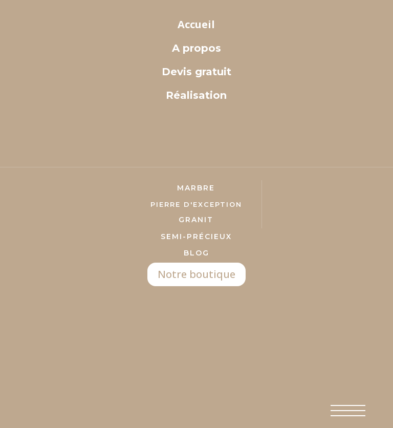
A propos (196, 48)
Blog (196, 253)
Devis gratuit (196, 72)
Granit (196, 219)
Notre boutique (196, 274)
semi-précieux (196, 236)
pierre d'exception (196, 204)
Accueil (196, 24)
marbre (196, 187)
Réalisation (196, 95)
